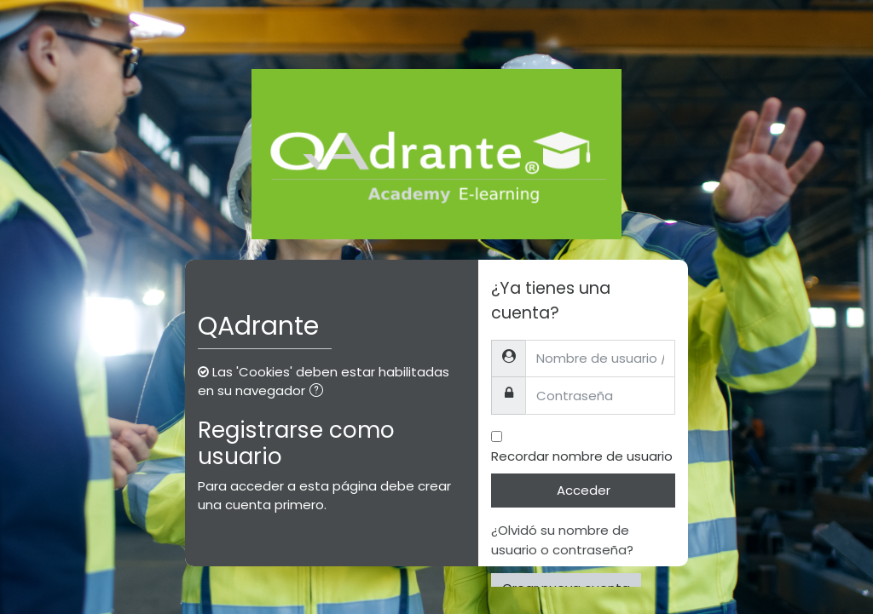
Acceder (583, 490)
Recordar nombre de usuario (582, 456)
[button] (320, 392)
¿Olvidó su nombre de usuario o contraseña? (562, 540)
